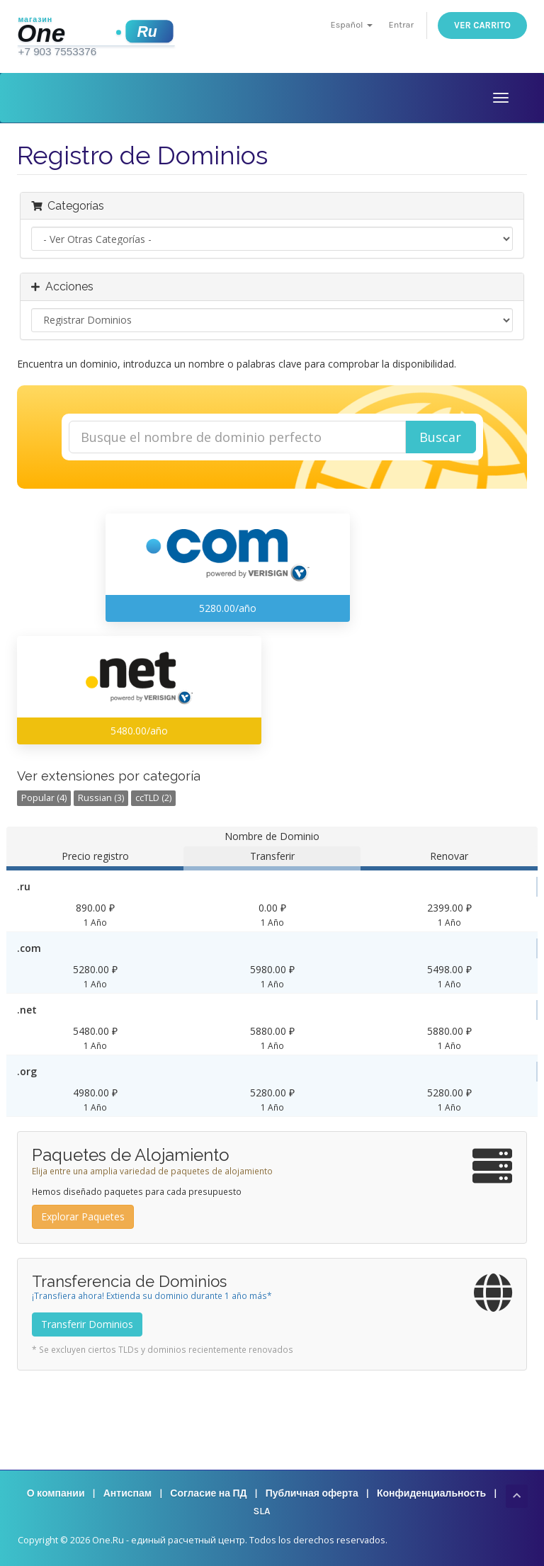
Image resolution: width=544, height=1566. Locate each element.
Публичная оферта (312, 1493)
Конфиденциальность (431, 1493)
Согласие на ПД (208, 1493)
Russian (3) (101, 798)
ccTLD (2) (153, 798)
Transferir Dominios (87, 1324)
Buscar (440, 437)
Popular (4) (44, 798)
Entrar (401, 24)
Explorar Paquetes (83, 1216)
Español (352, 24)
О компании (56, 1493)
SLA (261, 1511)
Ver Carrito (482, 25)
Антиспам (127, 1493)
